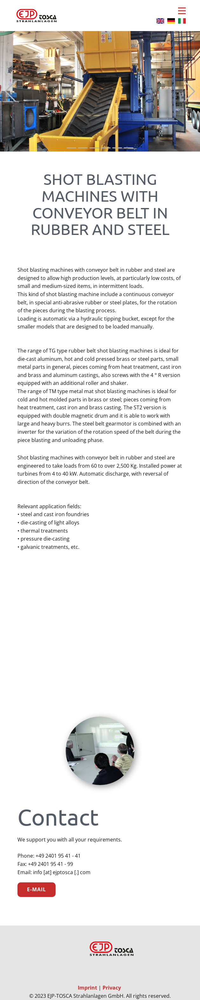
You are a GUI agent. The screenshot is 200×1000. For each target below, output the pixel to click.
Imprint (88, 987)
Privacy (112, 987)
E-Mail (36, 889)
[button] (10, 91)
